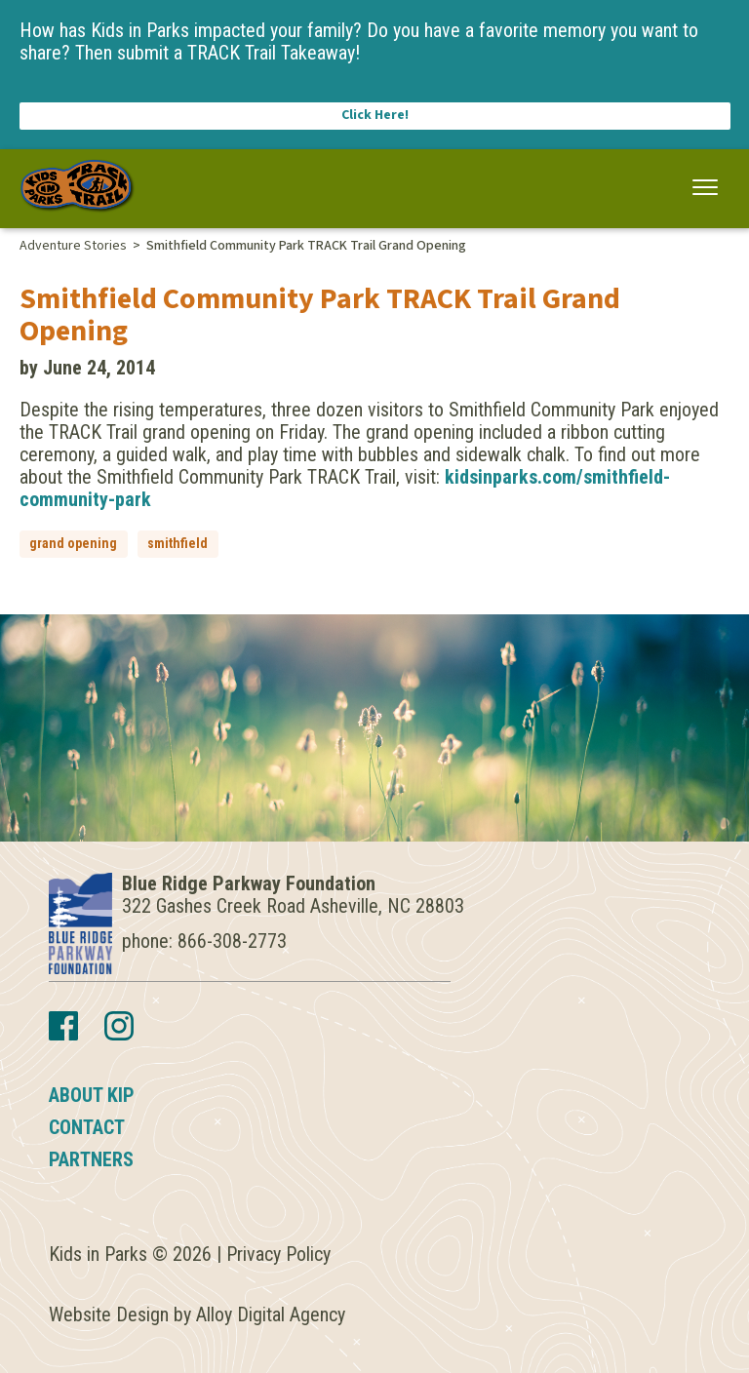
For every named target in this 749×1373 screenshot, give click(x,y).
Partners (91, 1159)
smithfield (177, 543)
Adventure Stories (73, 246)
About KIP (92, 1095)
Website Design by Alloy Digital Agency (197, 1314)
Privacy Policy (278, 1254)
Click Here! (375, 115)
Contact (87, 1127)
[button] (705, 187)
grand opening (73, 543)
